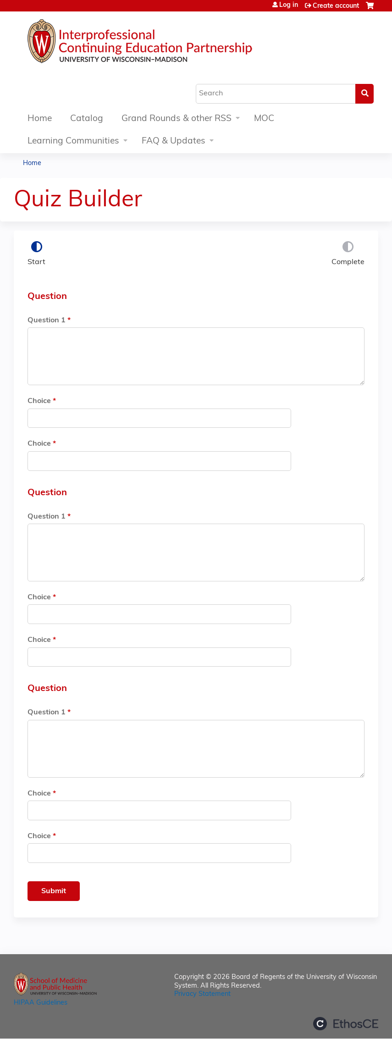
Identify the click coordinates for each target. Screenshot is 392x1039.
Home (40, 119)
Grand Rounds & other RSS (176, 119)
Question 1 (47, 320)
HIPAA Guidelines (40, 1003)
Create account (336, 6)
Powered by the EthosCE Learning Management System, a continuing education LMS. (345, 1023)
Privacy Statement (202, 994)
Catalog (86, 119)
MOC (264, 119)
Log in (288, 5)
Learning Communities (73, 141)
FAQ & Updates (173, 141)
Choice (39, 401)
